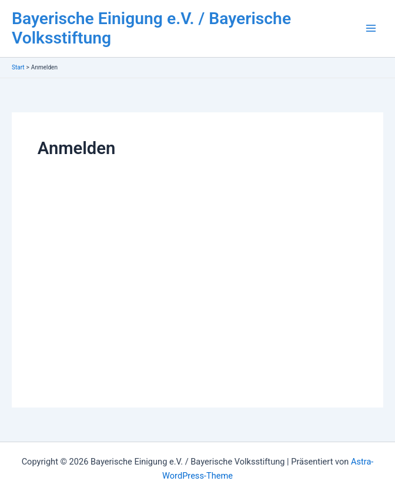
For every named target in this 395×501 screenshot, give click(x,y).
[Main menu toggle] (371, 28)
